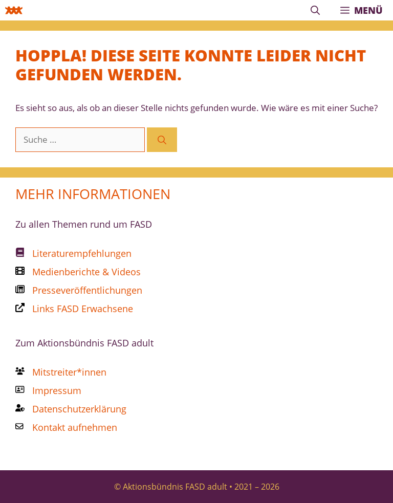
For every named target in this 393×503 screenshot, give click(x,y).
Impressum (56, 390)
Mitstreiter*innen (69, 372)
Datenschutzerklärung (79, 409)
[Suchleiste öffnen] (315, 10)
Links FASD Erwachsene (82, 308)
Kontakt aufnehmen (74, 427)
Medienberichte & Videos (86, 272)
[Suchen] (162, 139)
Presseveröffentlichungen (87, 290)
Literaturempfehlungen (82, 253)
